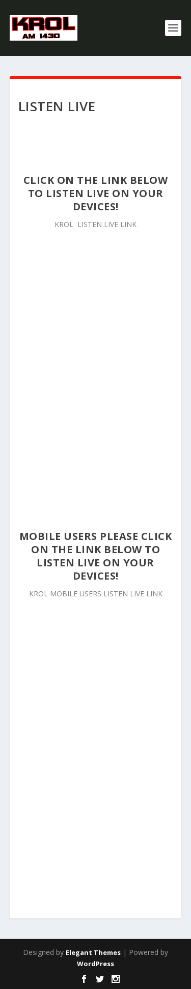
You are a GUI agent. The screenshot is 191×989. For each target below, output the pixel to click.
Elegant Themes (93, 952)
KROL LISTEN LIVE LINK (95, 224)
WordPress (95, 963)
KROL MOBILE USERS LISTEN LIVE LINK (95, 593)
